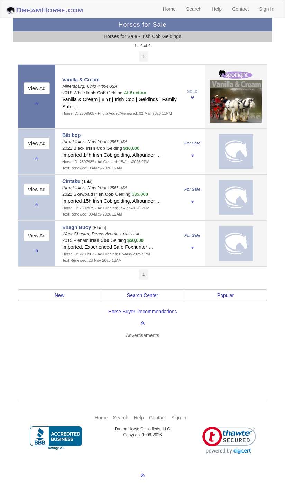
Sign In (266, 9)
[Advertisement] (145, 359)
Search (193, 9)
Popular (225, 295)
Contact (240, 9)
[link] (229, 440)
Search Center (142, 295)
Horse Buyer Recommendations (142, 311)
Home (169, 9)
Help (217, 9)
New (59, 295)
